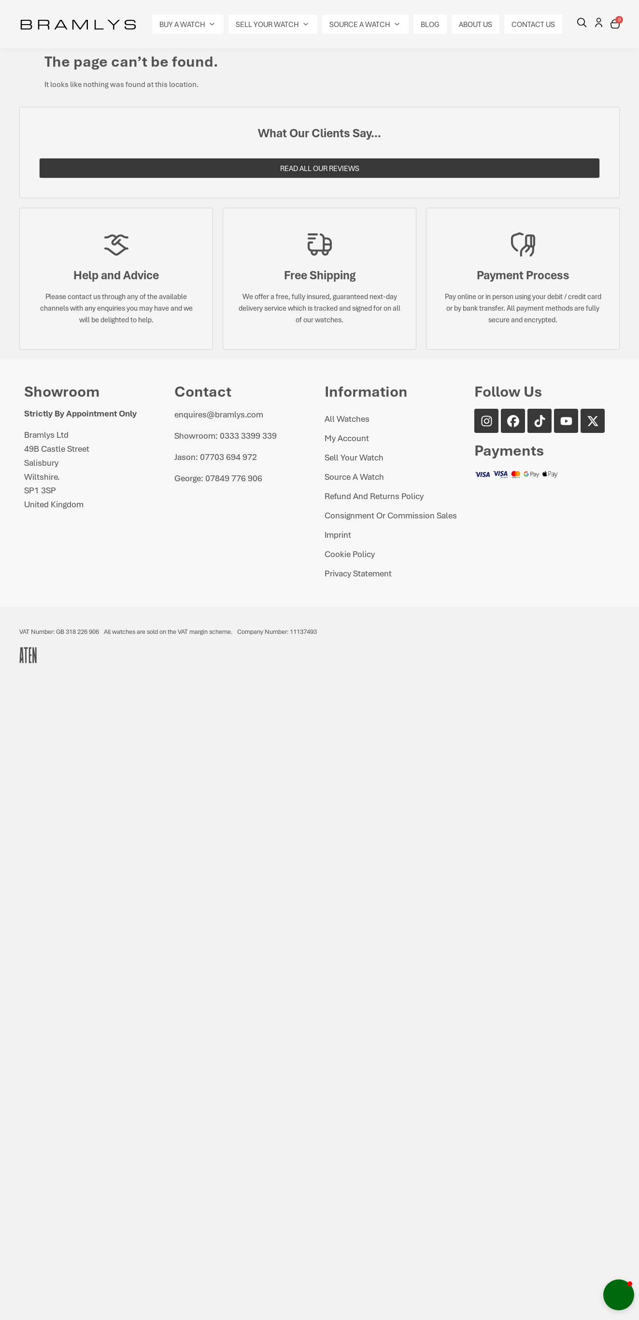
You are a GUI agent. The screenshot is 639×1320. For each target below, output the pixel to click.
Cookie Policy (350, 554)
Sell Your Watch (354, 457)
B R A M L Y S (78, 23)
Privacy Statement (358, 573)
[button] (188, 24)
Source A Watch (354, 476)
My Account (347, 438)
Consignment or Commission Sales (391, 515)
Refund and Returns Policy (374, 496)
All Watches (347, 418)
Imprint (338, 534)
